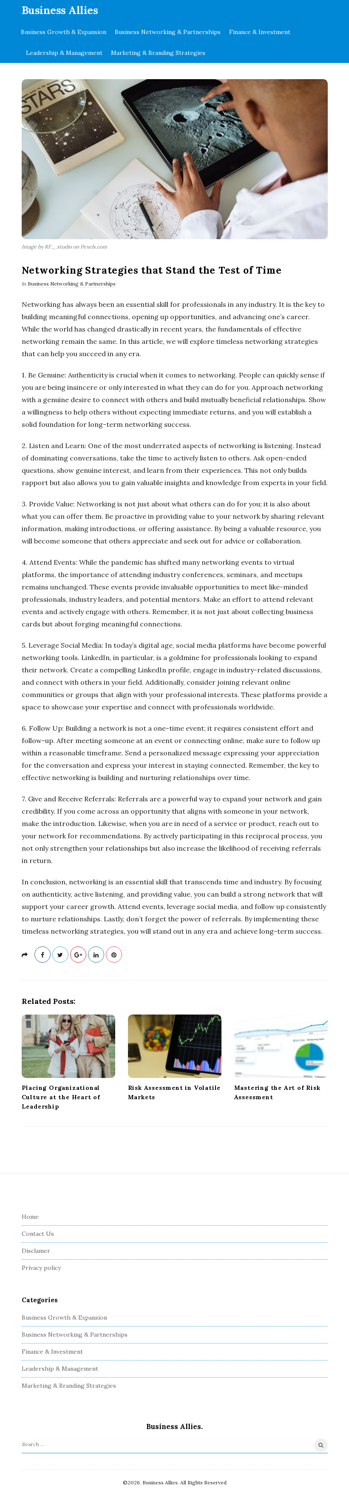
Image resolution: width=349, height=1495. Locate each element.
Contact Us (38, 1234)
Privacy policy (41, 1268)
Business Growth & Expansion (63, 32)
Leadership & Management (64, 53)
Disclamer (36, 1251)
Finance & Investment (259, 32)
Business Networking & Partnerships (168, 32)
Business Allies (60, 10)
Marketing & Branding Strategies (158, 53)
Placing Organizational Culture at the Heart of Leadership (61, 1097)
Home (30, 1217)
